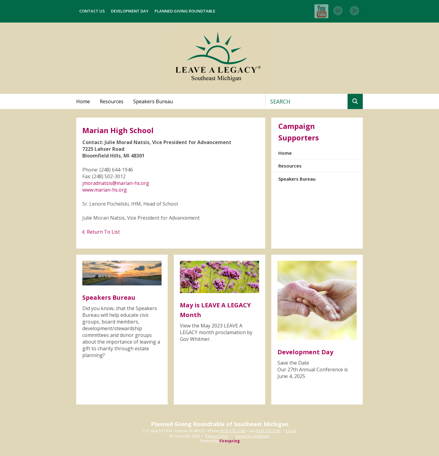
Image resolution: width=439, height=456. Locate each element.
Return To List (103, 231)
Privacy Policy (217, 436)
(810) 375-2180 (232, 431)
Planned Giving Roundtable (185, 11)
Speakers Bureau (153, 101)
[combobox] (307, 101)
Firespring (230, 441)
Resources (111, 101)
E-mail (291, 431)
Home (83, 101)
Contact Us (92, 11)
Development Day (129, 11)
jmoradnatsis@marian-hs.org (115, 183)
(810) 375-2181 (268, 431)
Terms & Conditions (252, 436)
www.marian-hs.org (104, 189)
